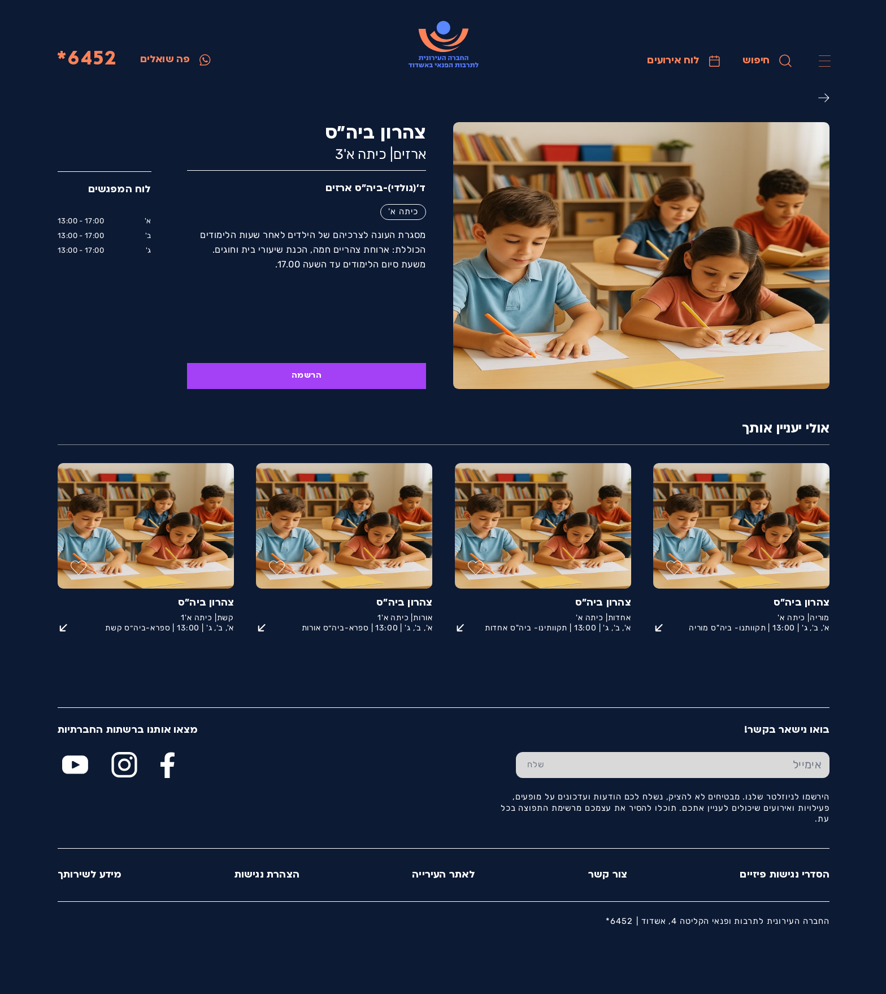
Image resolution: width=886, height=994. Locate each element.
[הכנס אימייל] (692, 765)
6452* (86, 59)
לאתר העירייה (443, 875)
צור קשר (607, 875)
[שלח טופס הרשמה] (535, 765)
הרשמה (306, 375)
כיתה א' (402, 211)
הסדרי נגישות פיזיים (784, 875)
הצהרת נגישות (266, 875)
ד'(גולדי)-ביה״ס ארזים (375, 188)
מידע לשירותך (89, 875)
